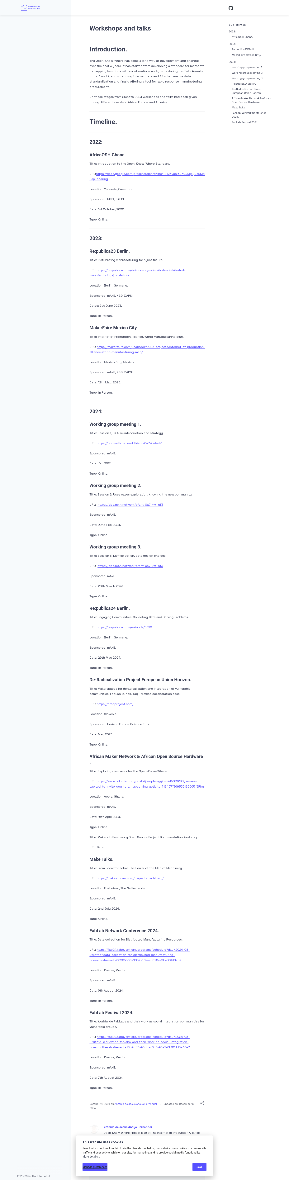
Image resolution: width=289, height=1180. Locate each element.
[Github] (231, 8)
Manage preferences (95, 1166)
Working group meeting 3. (247, 78)
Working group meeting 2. (247, 72)
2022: (232, 31)
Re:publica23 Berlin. (244, 49)
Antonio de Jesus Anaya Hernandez (136, 1104)
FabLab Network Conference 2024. (249, 114)
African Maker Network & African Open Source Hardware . (251, 100)
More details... (91, 1156)
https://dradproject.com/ (115, 704)
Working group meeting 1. (247, 67)
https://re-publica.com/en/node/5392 (124, 627)
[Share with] (202, 1104)
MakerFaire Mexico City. (246, 55)
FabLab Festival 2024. (245, 122)
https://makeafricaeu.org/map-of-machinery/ (130, 878)
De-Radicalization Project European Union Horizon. (247, 91)
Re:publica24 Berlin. (244, 83)
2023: (232, 44)
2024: (232, 62)
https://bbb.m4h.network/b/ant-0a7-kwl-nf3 (129, 443)
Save (199, 1166)
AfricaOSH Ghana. (242, 37)
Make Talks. (238, 107)
